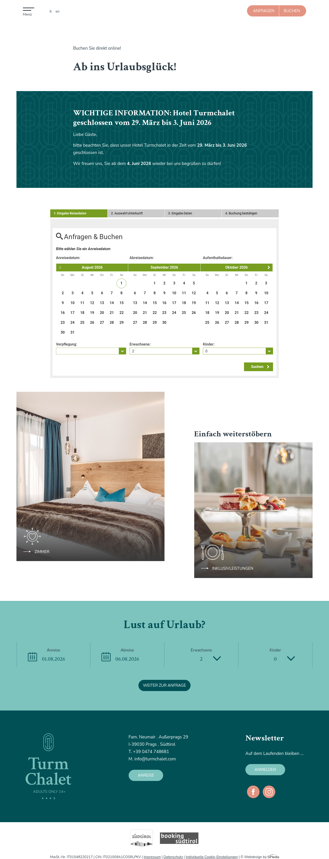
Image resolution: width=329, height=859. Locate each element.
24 (72, 322)
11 (82, 303)
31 (72, 332)
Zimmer (41, 551)
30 (63, 332)
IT (51, 11)
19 (92, 313)
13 (102, 303)
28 (112, 322)
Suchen (260, 367)
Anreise (146, 775)
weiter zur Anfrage (164, 685)
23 (63, 322)
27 (102, 322)
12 (92, 303)
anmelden (265, 769)
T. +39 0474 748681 (149, 752)
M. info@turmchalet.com (152, 759)
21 (112, 313)
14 (112, 303)
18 (82, 313)
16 (63, 313)
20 (102, 313)
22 (121, 313)
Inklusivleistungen (232, 568)
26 (92, 322)
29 (121, 322)
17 (72, 313)
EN (57, 11)
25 (82, 322)
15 (121, 303)
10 (72, 303)
